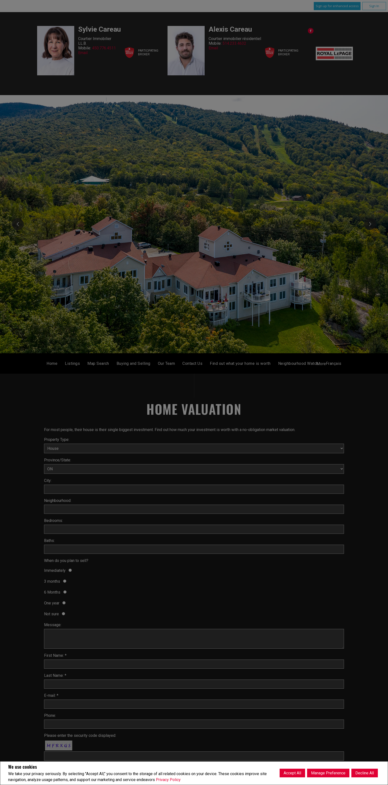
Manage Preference (328, 773)
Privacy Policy (168, 779)
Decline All (364, 773)
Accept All (292, 773)
